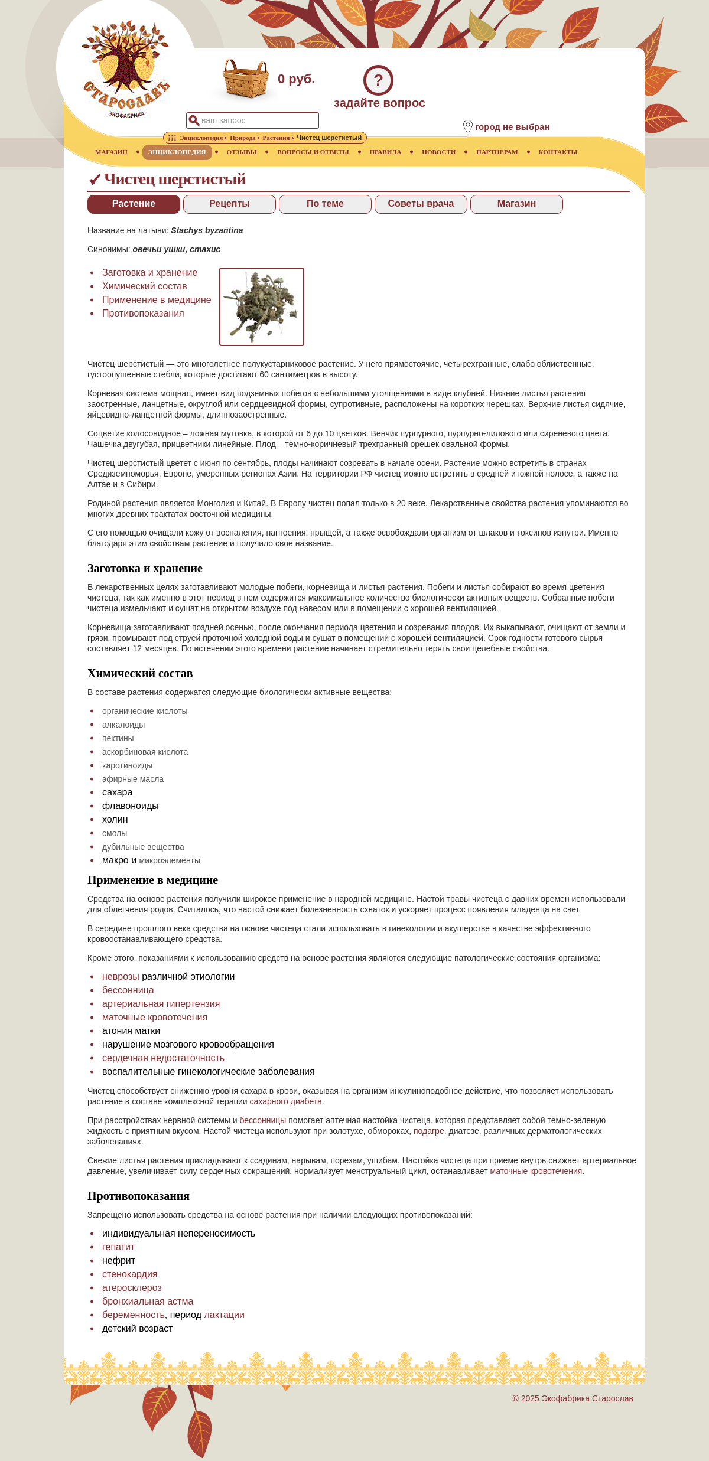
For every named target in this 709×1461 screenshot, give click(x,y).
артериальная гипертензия (161, 1004)
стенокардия (130, 1274)
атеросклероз (132, 1288)
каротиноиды (127, 765)
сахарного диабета (286, 1101)
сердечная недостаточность (163, 1058)
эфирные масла (133, 779)
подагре (429, 1131)
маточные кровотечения (154, 1017)
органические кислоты (145, 711)
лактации (224, 1315)
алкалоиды (123, 724)
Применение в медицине (157, 300)
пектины (118, 738)
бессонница (128, 990)
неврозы (120, 976)
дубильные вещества (143, 847)
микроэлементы (170, 860)
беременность (133, 1315)
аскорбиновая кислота (145, 751)
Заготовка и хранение (149, 273)
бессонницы (262, 1120)
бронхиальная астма (147, 1301)
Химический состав (144, 286)
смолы (114, 833)
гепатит (118, 1247)
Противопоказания (143, 313)
